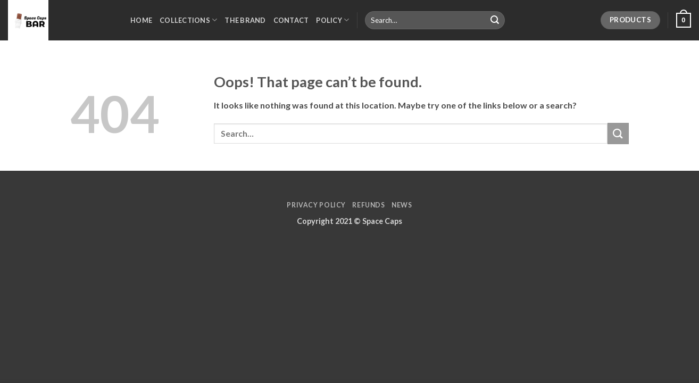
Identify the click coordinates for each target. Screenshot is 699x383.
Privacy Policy (316, 205)
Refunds (368, 205)
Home (141, 20)
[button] (683, 20)
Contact (291, 20)
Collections (188, 20)
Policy (332, 20)
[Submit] (495, 20)
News (402, 205)
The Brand (244, 20)
